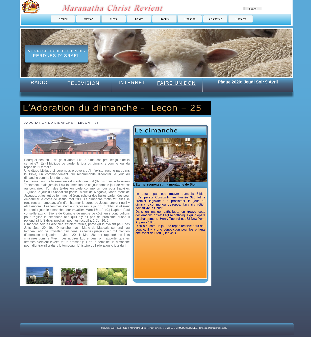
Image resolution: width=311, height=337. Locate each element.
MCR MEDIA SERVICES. (186, 328)
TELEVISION (83, 83)
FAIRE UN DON (176, 83)
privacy (223, 328)
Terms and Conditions (209, 328)
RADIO (39, 82)
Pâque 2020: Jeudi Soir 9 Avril (248, 82)
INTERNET (132, 82)
